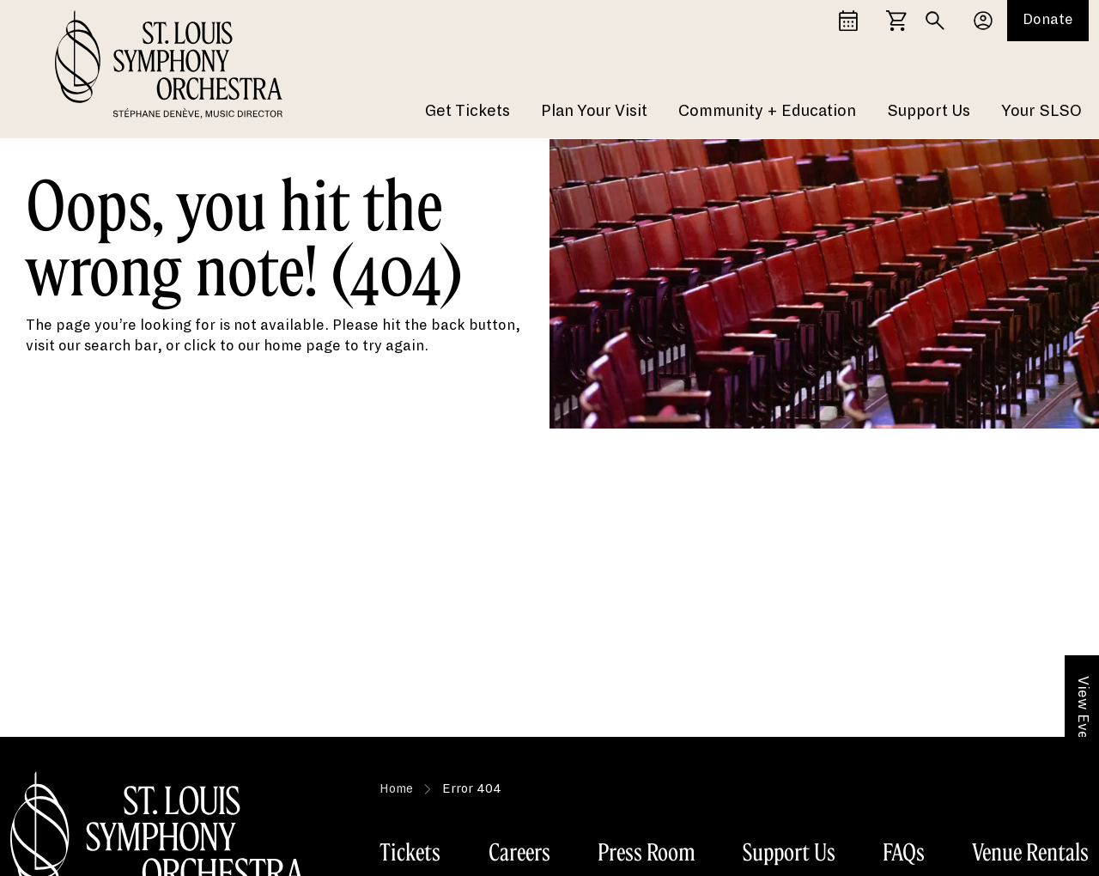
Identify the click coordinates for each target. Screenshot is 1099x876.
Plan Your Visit (594, 111)
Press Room (646, 852)
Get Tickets (467, 111)
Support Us (928, 111)
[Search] (935, 20)
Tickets (409, 852)
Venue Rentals (1030, 852)
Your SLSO (1041, 111)
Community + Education (767, 111)
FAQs (904, 852)
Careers (519, 852)
